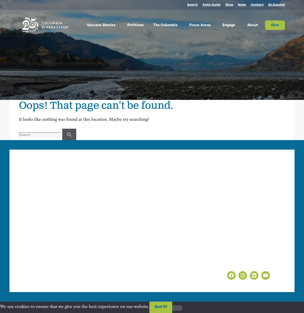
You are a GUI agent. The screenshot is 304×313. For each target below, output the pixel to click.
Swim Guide (212, 5)
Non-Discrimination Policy (237, 263)
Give (275, 25)
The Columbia (169, 25)
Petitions (135, 25)
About (256, 25)
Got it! (160, 307)
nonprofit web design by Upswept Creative (116, 280)
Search (192, 5)
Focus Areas (203, 25)
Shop (229, 5)
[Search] (69, 134)
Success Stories (105, 25)
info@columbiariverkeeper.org (130, 213)
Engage (232, 25)
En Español (276, 5)
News (242, 5)
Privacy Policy (225, 257)
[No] (177, 308)
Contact (257, 5)
